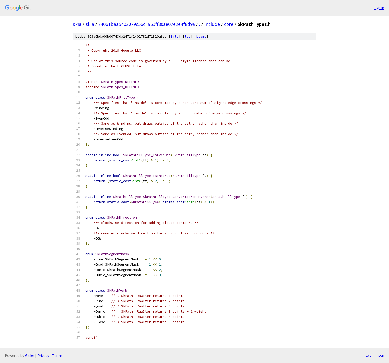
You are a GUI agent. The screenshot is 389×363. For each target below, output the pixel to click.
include (212, 24)
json (380, 355)
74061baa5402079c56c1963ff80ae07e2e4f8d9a (146, 24)
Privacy (43, 355)
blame (201, 36)
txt (368, 355)
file (175, 36)
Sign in (379, 7)
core (228, 24)
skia (77, 24)
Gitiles (30, 355)
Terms (57, 355)
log (188, 36)
